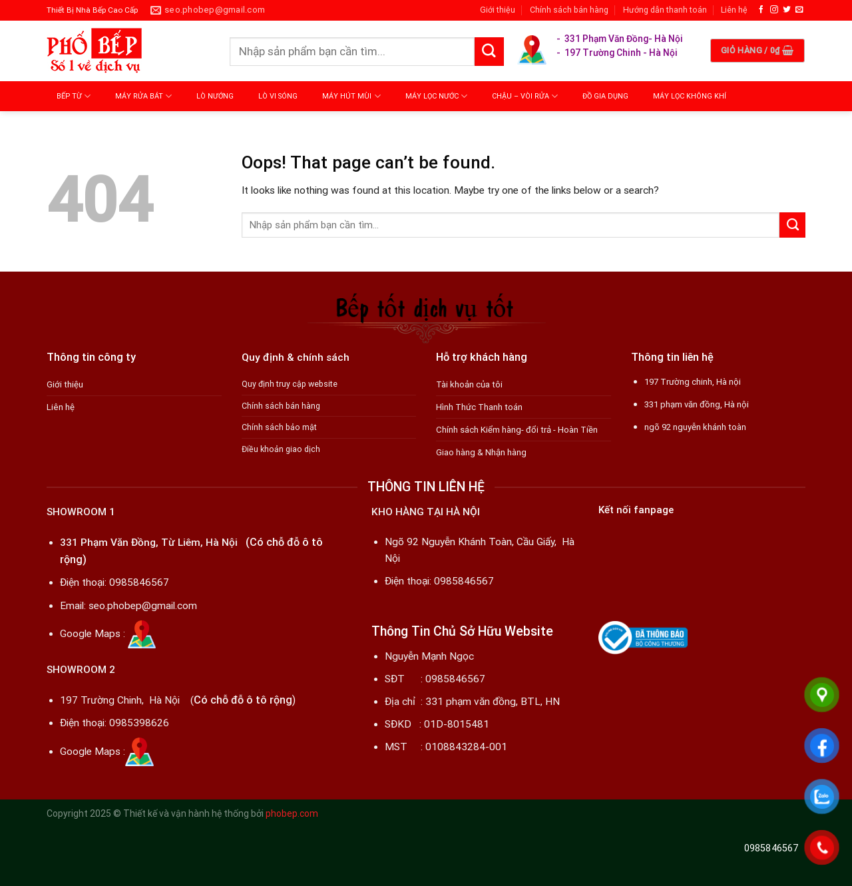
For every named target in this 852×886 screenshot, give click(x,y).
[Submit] (489, 52)
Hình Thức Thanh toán (479, 407)
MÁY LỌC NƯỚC (436, 96)
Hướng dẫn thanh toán (665, 10)
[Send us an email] (799, 9)
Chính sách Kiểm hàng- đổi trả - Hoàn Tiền (517, 430)
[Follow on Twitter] (787, 9)
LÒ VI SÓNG (278, 96)
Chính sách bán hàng (569, 10)
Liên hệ (734, 10)
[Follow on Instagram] (774, 9)
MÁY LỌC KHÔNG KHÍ (689, 96)
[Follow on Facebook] (761, 9)
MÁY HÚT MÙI (351, 96)
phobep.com (292, 813)
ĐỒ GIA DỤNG (605, 96)
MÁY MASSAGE (86, 126)
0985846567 (139, 582)
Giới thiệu (497, 10)
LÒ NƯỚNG (215, 96)
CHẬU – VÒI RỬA (525, 96)
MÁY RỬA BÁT (143, 96)
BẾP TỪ (74, 96)
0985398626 (139, 723)
